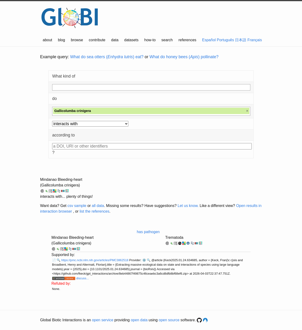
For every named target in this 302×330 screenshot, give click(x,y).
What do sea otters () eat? (106, 56)
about (47, 40)
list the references (94, 211)
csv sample (76, 206)
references (187, 40)
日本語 (240, 40)
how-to (150, 40)
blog (61, 40)
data (114, 40)
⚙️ (144, 260)
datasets (131, 40)
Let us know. (188, 206)
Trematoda (174, 237)
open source (169, 320)
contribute (97, 40)
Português (225, 40)
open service (102, 320)
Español (209, 40)
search (167, 40)
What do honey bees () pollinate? (184, 56)
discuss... (82, 278)
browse (77, 40)
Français (254, 40)
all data (98, 206)
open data (139, 320)
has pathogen (148, 232)
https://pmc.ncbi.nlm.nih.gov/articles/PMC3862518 (95, 260)
